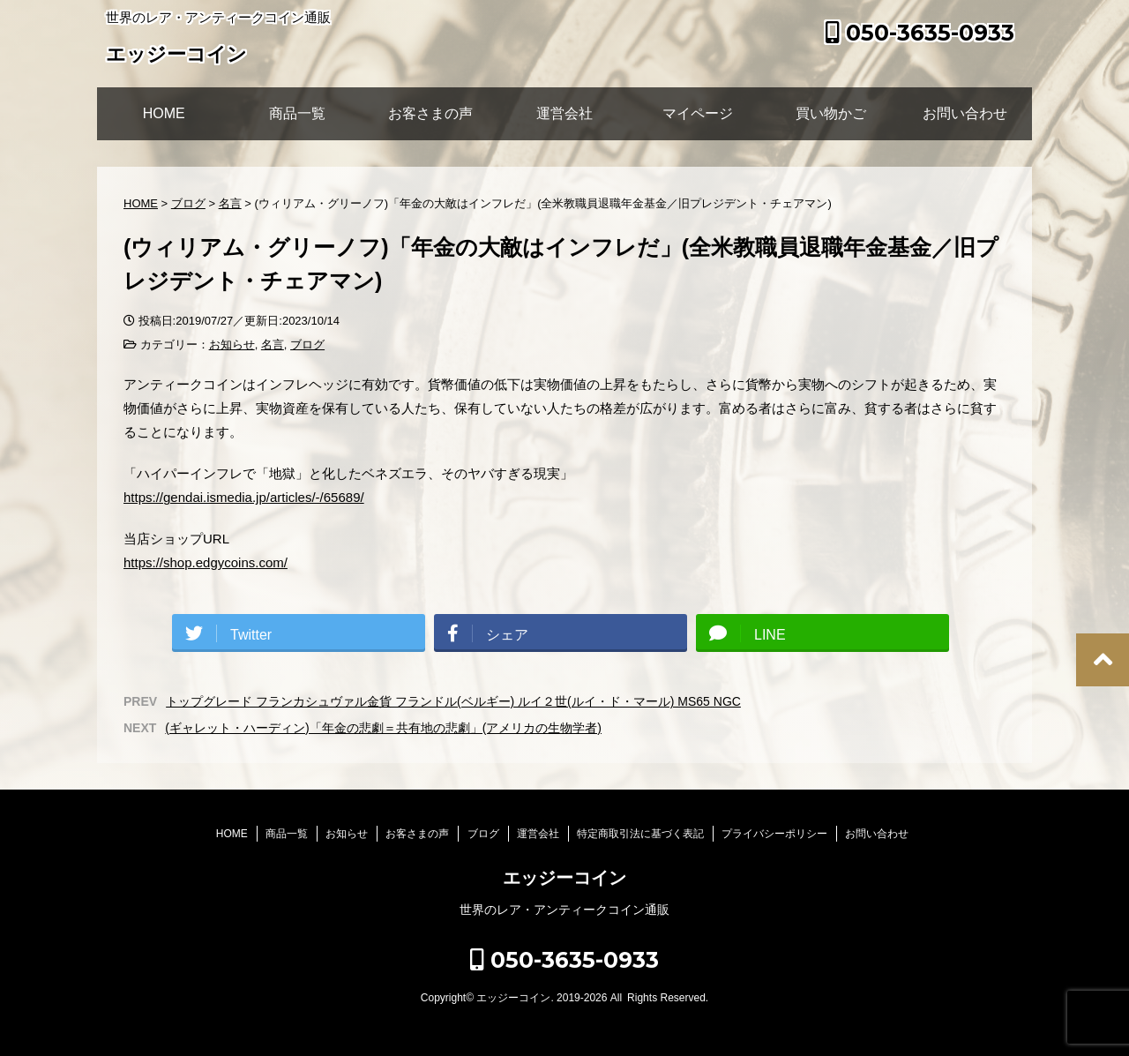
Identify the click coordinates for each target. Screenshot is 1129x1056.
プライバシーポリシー (774, 834)
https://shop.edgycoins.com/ (205, 562)
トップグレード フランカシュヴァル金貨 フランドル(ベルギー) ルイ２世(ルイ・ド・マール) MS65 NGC (453, 701)
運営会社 (564, 113)
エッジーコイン (176, 56)
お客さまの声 (430, 113)
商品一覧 (297, 113)
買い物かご (831, 113)
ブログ (307, 344)
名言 (272, 344)
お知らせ (232, 344)
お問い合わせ (965, 113)
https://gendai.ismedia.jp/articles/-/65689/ (243, 497)
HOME (164, 113)
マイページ (697, 113)
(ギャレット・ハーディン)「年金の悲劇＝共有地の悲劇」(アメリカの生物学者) (383, 728)
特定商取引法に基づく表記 (640, 834)
